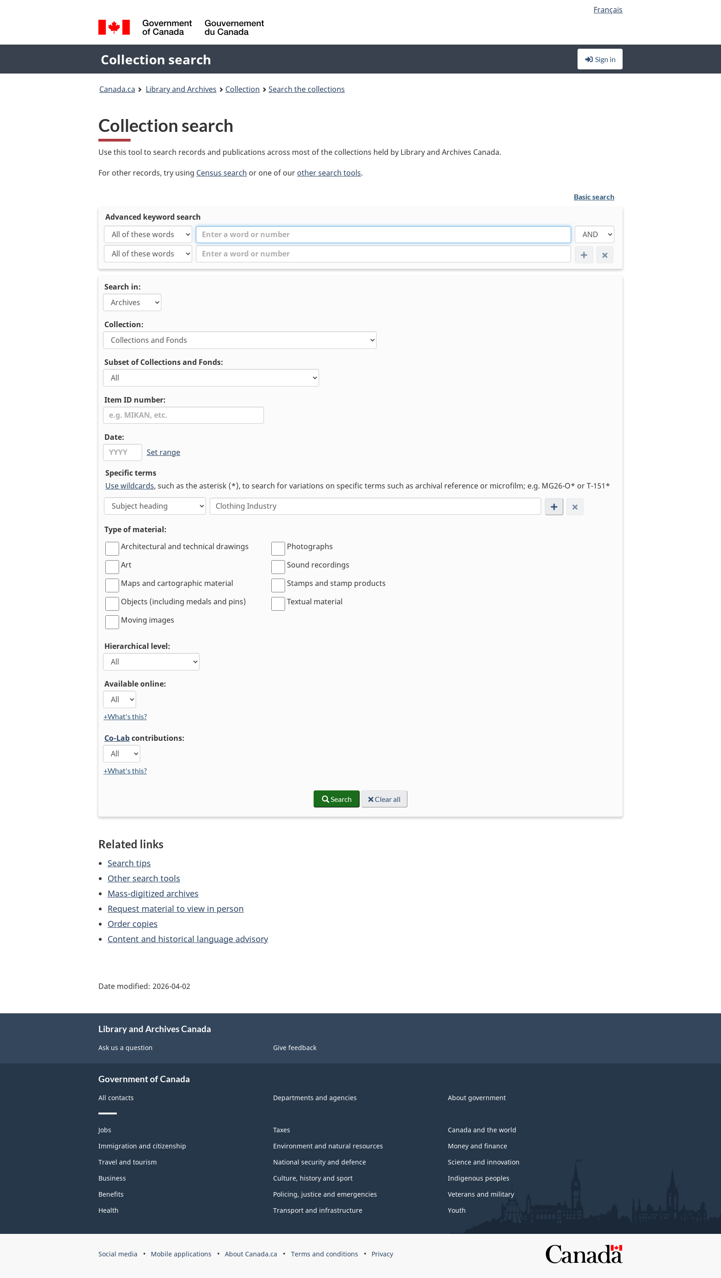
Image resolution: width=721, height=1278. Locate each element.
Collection (242, 89)
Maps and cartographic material (177, 583)
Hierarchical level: (137, 646)
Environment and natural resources (328, 1146)
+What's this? (125, 716)
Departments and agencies (315, 1097)
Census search (221, 173)
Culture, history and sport (313, 1178)
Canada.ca (117, 89)
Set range (163, 452)
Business (112, 1178)
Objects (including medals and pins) (183, 601)
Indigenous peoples (478, 1178)
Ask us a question (125, 1047)
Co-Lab (117, 738)
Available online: (135, 684)
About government (477, 1097)
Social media (117, 1254)
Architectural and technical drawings (185, 546)
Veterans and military (481, 1194)
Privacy (382, 1254)
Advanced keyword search (153, 217)
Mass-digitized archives (153, 893)
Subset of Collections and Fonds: (163, 362)
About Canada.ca (251, 1254)
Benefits (111, 1194)
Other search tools (144, 878)
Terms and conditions (324, 1254)
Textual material (315, 601)
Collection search (156, 59)
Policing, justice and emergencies (325, 1194)
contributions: (144, 738)
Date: (114, 437)
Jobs (104, 1129)
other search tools (329, 173)
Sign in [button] (600, 59)
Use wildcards (129, 486)
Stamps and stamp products (336, 583)
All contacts (116, 1097)
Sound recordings (318, 565)
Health (108, 1210)
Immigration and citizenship (142, 1146)
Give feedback (294, 1047)
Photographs (310, 546)
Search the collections (307, 89)
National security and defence (319, 1162)
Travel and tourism (127, 1162)
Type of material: (135, 529)
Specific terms (130, 473)
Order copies (133, 923)
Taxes (281, 1129)
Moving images (147, 620)
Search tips (129, 863)
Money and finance (477, 1146)
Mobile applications (181, 1254)
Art (126, 565)
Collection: (123, 324)
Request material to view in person (176, 908)
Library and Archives (181, 89)
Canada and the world (482, 1129)
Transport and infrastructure (317, 1210)
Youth (457, 1210)
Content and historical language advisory (188, 938)
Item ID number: (135, 400)
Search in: (122, 287)
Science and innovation (484, 1162)
